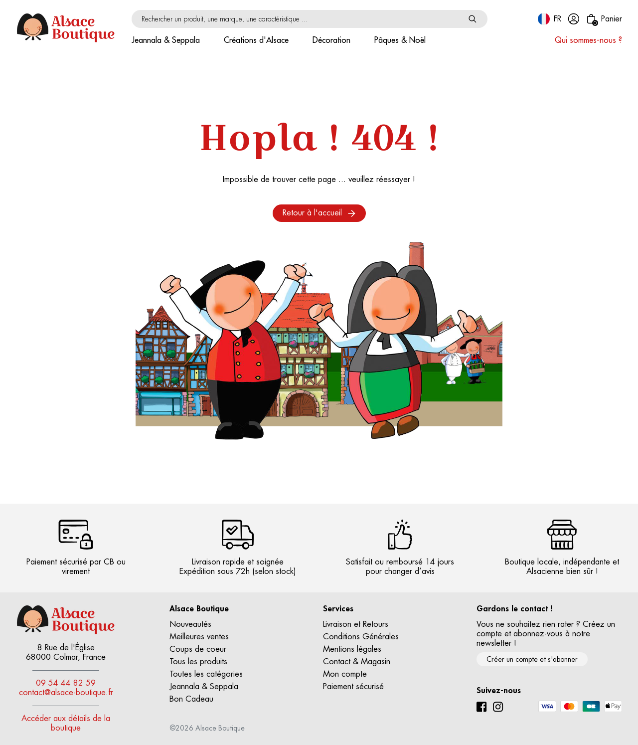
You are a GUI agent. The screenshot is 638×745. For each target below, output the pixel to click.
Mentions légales (352, 649)
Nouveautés (190, 624)
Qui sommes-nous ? (588, 40)
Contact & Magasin (356, 662)
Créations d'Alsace (256, 40)
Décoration (331, 40)
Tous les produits (198, 662)
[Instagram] (498, 707)
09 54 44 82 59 (66, 683)
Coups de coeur (197, 649)
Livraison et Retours (355, 624)
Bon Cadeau (191, 699)
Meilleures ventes (199, 637)
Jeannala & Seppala (166, 40)
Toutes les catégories (206, 674)
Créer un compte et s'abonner (532, 659)
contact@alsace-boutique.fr (66, 693)
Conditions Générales (361, 637)
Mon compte (345, 674)
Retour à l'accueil (319, 213)
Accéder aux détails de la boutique (65, 723)
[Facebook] (482, 707)
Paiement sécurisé (353, 687)
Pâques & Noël (400, 40)
